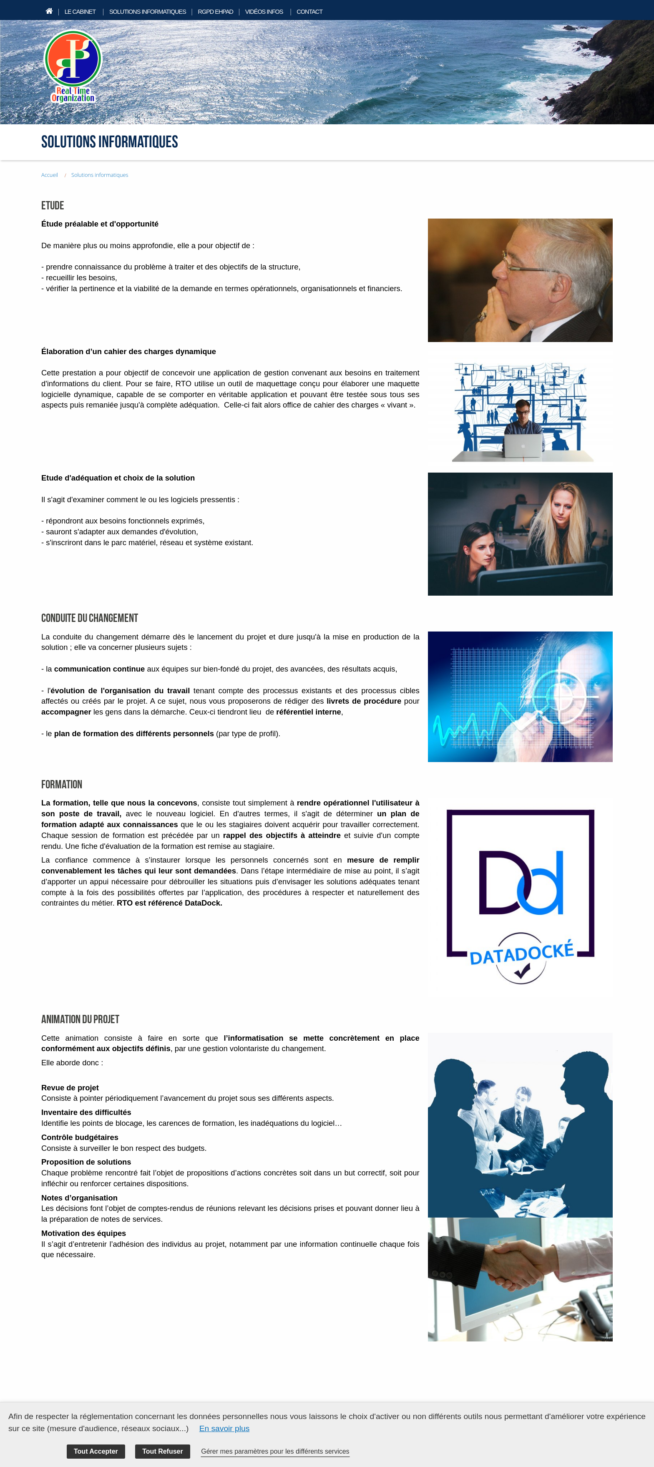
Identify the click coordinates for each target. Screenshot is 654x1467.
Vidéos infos (264, 11)
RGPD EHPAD (215, 11)
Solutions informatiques (147, 11)
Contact (309, 11)
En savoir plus (224, 1428)
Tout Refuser (162, 1451)
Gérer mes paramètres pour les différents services (275, 1451)
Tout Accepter (96, 1451)
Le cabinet (80, 11)
